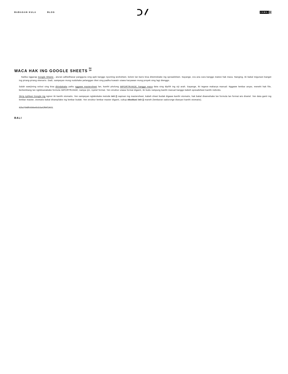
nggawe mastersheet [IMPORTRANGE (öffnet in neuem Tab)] (86, 86)
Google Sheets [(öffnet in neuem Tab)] (45, 77)
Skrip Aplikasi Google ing (32, 96)
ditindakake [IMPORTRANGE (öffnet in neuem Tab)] (61, 86)
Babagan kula (25, 12)
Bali (18, 117)
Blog (51, 12)
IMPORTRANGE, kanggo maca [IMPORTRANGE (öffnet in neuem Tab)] (136, 86)
